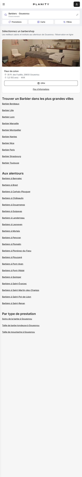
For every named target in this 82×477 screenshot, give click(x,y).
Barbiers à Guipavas (12, 211)
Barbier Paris (8, 149)
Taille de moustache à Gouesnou (18, 332)
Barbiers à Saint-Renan (13, 303)
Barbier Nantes (9, 136)
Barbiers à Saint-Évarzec (14, 283)
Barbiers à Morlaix (11, 231)
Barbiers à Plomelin (11, 244)
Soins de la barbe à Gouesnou (17, 319)
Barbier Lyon (8, 117)
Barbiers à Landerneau (13, 218)
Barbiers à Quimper (11, 277)
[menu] (3, 4)
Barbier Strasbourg (11, 156)
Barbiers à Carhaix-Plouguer (16, 191)
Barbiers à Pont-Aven (12, 264)
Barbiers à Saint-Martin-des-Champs (20, 290)
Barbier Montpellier (11, 130)
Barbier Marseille (10, 123)
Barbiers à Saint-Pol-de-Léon (16, 296)
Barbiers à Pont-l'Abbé (13, 270)
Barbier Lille (8, 110)
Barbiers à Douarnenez (13, 204)
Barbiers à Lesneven (12, 224)
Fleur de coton (11, 71)
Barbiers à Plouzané (12, 257)
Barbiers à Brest (10, 185)
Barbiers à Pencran (11, 237)
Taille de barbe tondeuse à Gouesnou (20, 325)
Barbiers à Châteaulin (13, 198)
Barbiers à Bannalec (12, 178)
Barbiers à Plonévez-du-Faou (16, 250)
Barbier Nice (8, 143)
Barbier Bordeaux (10, 103)
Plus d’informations (41, 89)
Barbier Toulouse (10, 163)
